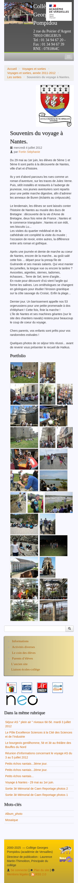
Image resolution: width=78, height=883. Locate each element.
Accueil (12, 68)
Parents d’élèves (22, 658)
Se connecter (17, 870)
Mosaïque (11, 820)
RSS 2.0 (38, 874)
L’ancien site (19, 664)
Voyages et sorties (34, 68)
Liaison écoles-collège (25, 669)
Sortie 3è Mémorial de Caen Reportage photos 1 (36, 794)
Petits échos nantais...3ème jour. (26, 763)
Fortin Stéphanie (29, 151)
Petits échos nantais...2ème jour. (26, 770)
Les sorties (14, 77)
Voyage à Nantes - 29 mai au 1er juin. (29, 782)
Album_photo (13, 813)
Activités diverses (23, 647)
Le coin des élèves (24, 652)
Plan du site (39, 870)
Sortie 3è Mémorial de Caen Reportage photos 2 (36, 788)
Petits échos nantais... (19, 776)
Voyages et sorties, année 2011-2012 (31, 73)
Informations (20, 641)
